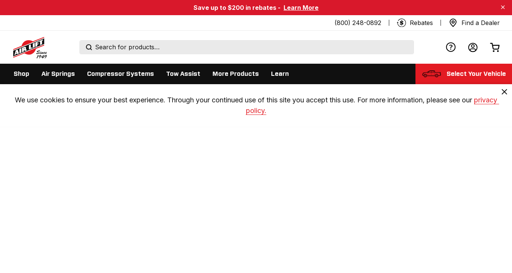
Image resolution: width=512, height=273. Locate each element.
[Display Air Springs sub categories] (58, 73)
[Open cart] (495, 47)
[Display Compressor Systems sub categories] (120, 73)
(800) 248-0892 (357, 23)
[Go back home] (29, 47)
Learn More (301, 7)
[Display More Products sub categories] (235, 73)
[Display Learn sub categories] (280, 73)
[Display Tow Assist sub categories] (183, 73)
